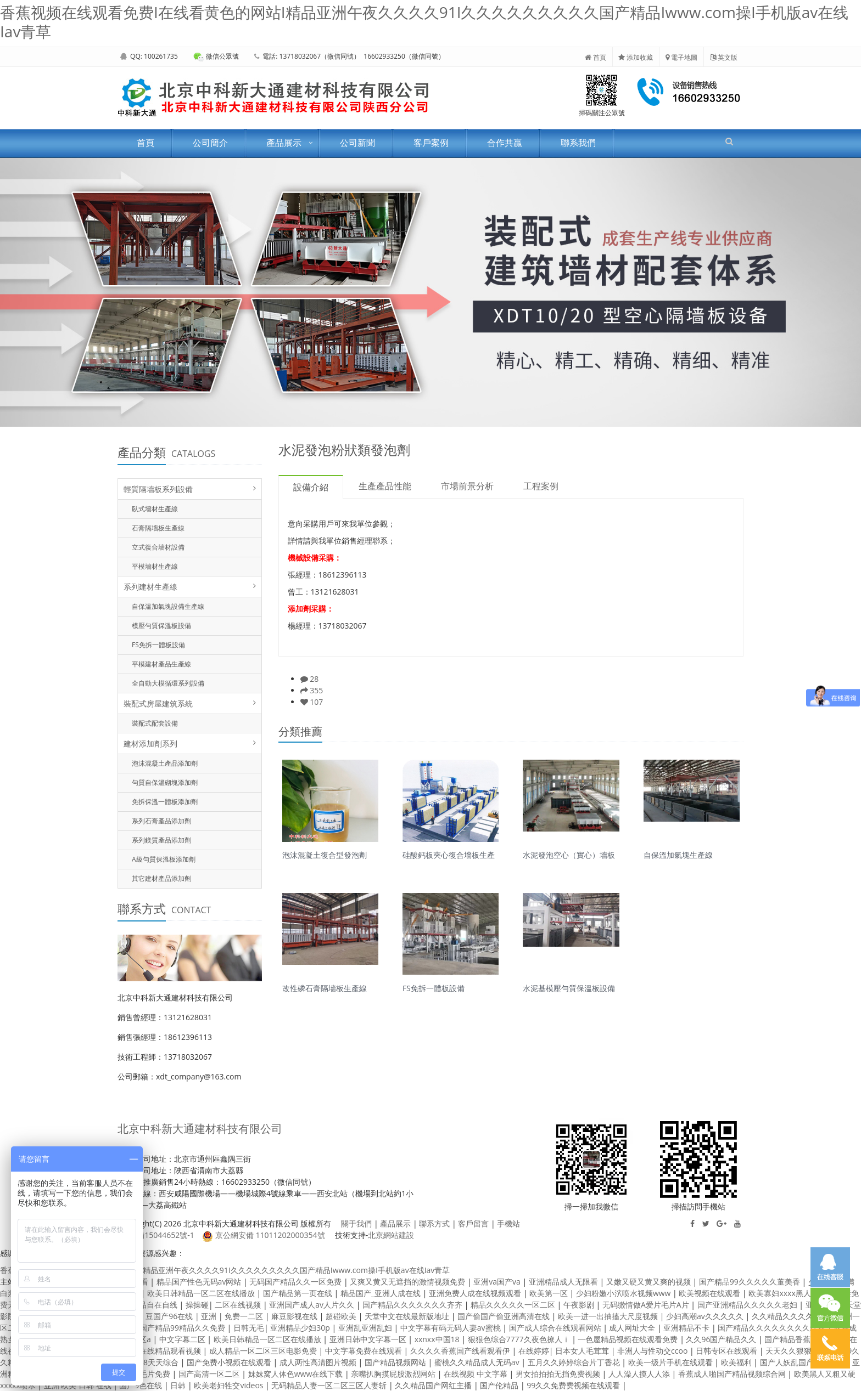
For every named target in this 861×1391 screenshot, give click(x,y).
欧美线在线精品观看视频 (159, 1350)
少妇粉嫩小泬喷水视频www (624, 1293)
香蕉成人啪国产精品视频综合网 (733, 1374)
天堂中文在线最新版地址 (408, 1316)
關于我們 (356, 1223)
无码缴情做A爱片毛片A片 (646, 1304)
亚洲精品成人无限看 (564, 1281)
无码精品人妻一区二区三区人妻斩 (330, 1385)
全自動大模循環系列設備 (168, 683)
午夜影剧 (579, 1304)
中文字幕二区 (183, 1339)
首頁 (595, 57)
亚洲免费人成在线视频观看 (476, 1293)
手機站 (508, 1223)
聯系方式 (434, 1223)
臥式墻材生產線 (155, 508)
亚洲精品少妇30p (301, 1327)
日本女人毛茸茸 (583, 1350)
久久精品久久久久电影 (791, 1316)
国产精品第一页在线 (298, 1293)
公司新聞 (357, 143)
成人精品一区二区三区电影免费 (264, 1350)
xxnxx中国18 (438, 1339)
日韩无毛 (248, 1327)
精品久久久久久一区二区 (514, 1304)
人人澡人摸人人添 (640, 1374)
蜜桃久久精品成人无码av (477, 1362)
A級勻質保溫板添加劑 (163, 859)
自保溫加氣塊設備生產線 (168, 606)
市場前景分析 (467, 486)
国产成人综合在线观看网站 (556, 1327)
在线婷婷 (533, 1350)
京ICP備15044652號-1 (156, 1235)
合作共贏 (504, 143)
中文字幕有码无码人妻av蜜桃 (451, 1327)
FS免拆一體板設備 (158, 644)
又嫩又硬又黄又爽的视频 (649, 1281)
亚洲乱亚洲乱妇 (366, 1327)
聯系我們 (578, 143)
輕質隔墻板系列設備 (158, 489)
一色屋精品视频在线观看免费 (629, 1339)
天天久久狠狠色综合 (801, 1350)
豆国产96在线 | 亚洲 (182, 1316)
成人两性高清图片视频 (319, 1362)
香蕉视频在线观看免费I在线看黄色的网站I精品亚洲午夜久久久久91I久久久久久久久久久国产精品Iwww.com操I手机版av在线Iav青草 (424, 22)
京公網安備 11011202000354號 (263, 1235)
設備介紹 (310, 487)
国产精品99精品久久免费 (183, 1327)
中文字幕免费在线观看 (364, 1350)
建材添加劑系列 (150, 743)
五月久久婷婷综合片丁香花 (575, 1362)
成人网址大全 (633, 1327)
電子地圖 (681, 57)
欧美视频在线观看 (710, 1293)
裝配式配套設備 (155, 723)
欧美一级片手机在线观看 (671, 1362)
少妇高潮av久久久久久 (705, 1316)
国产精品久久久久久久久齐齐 (413, 1304)
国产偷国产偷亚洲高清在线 (504, 1316)
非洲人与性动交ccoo (653, 1350)
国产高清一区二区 (210, 1374)
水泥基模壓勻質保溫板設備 (569, 987)
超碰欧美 (342, 1316)
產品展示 (283, 143)
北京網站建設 (391, 1235)
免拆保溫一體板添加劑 (165, 801)
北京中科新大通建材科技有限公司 (200, 1128)
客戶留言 (473, 1223)
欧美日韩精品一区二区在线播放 (202, 1293)
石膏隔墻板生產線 (158, 528)
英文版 (723, 57)
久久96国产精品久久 (722, 1339)
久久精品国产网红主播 (434, 1385)
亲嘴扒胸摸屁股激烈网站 (394, 1374)
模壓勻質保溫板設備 (161, 625)
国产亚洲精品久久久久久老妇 (748, 1304)
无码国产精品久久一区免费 (296, 1281)
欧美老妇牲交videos (229, 1385)
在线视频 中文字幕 (476, 1374)
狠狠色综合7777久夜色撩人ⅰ (520, 1339)
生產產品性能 (385, 486)
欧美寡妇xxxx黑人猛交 (788, 1293)
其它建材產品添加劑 (161, 878)
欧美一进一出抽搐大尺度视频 (609, 1316)
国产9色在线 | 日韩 (153, 1385)
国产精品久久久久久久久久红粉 (773, 1327)
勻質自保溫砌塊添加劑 (165, 782)
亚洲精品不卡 (687, 1327)
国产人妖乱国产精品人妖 (803, 1362)
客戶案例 (431, 143)
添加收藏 (635, 57)
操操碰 (197, 1304)
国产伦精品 (500, 1385)
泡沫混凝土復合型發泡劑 (324, 854)
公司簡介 (210, 143)
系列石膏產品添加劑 (161, 820)
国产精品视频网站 (396, 1362)
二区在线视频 (239, 1304)
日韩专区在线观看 (727, 1350)
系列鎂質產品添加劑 (161, 840)
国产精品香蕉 (788, 1339)
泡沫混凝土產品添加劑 (165, 763)
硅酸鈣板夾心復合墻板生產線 (448, 854)
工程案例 (540, 486)
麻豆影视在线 (295, 1316)
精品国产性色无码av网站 (199, 1281)
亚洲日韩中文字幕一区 (369, 1339)
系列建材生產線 (150, 586)
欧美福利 (737, 1362)
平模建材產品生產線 (161, 664)
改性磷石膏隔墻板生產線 (324, 987)
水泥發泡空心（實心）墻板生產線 (569, 854)
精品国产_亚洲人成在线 (381, 1293)
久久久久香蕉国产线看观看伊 (461, 1350)
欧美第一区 (549, 1293)
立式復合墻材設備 (158, 547)
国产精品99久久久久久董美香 (750, 1281)
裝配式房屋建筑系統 (158, 703)
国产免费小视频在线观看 (230, 1362)
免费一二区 (245, 1316)
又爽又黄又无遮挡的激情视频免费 (408, 1281)
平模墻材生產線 (155, 566)
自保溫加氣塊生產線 (678, 854)
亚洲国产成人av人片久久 (312, 1304)
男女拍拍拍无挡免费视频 (559, 1374)
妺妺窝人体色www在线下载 (296, 1374)
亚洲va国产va (497, 1281)
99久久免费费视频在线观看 (574, 1385)
